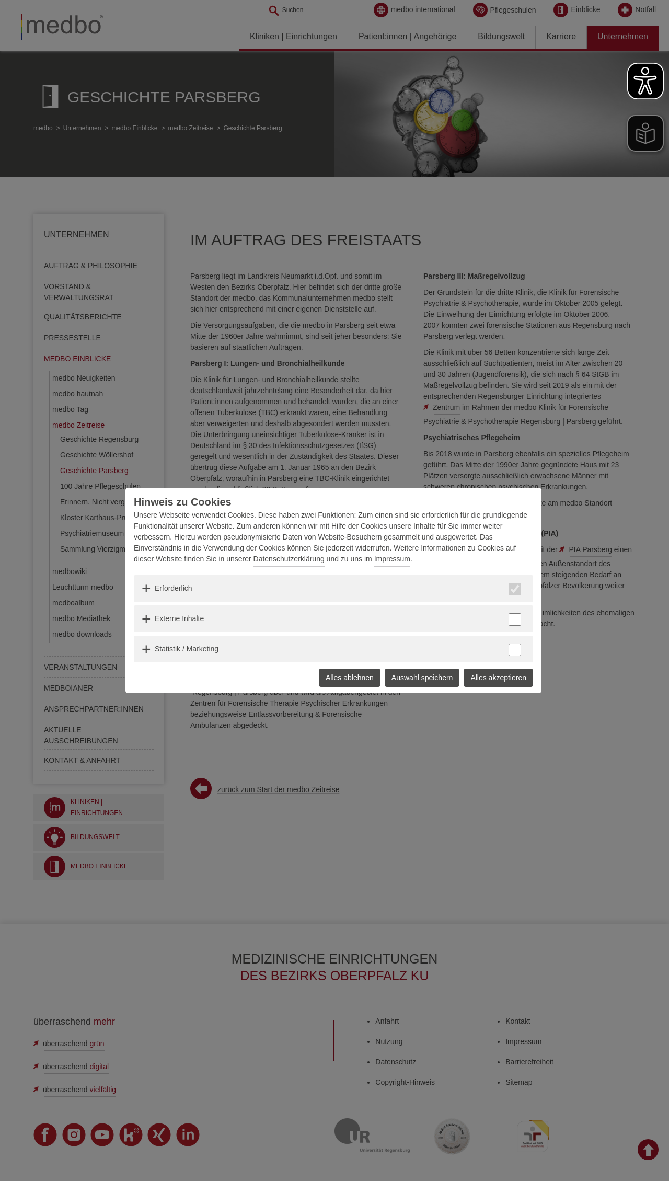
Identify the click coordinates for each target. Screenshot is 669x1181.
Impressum (392, 559)
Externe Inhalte (179, 618)
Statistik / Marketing (186, 649)
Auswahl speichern (422, 677)
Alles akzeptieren (498, 677)
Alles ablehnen (350, 677)
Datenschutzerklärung (289, 559)
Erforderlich (173, 588)
